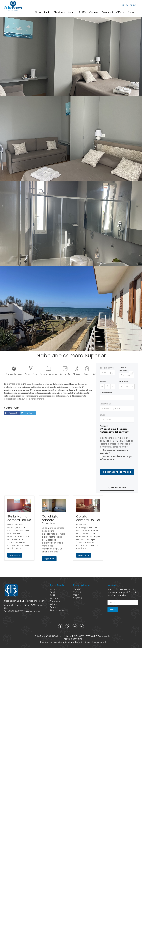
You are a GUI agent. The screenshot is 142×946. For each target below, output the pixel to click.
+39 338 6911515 (117, 487)
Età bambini (106, 392)
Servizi (71, 12)
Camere (93, 12)
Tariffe (82, 12)
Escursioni (107, 12)
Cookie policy (57, 610)
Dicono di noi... (42, 12)
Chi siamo (59, 12)
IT (123, 5)
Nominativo (105, 403)
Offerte (120, 12)
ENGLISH (77, 592)
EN (127, 5)
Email (102, 415)
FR (131, 5)
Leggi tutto (15, 555)
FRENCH (76, 595)
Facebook (11, 413)
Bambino (123, 381)
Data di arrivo (107, 368)
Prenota (132, 12)
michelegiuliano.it (97, 642)
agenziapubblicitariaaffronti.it (68, 642)
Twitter (26, 413)
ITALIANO (77, 589)
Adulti (103, 381)
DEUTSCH (77, 598)
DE (134, 5)
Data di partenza (123, 369)
